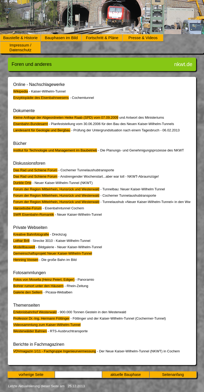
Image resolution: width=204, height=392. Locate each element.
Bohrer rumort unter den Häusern (38, 286)
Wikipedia (20, 91)
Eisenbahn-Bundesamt (30, 124)
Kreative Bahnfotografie (31, 234)
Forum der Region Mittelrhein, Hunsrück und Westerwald (56, 189)
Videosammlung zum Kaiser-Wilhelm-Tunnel (47, 325)
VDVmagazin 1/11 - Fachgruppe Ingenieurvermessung (54, 351)
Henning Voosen (25, 260)
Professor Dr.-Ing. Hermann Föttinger (41, 318)
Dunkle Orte (22, 183)
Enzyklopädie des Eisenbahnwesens (41, 98)
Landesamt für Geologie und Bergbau (41, 130)
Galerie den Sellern (27, 292)
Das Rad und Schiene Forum (35, 170)
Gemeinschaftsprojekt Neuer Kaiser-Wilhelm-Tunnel (52, 253)
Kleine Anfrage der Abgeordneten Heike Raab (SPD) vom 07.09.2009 (65, 117)
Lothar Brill (21, 241)
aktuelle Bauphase (125, 374)
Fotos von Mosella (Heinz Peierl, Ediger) (44, 280)
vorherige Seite (31, 374)
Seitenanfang (173, 374)
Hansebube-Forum (27, 208)
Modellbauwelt (24, 247)
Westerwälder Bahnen (30, 331)
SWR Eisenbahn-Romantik (33, 214)
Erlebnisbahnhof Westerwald (35, 312)
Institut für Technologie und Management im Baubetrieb (55, 150)
